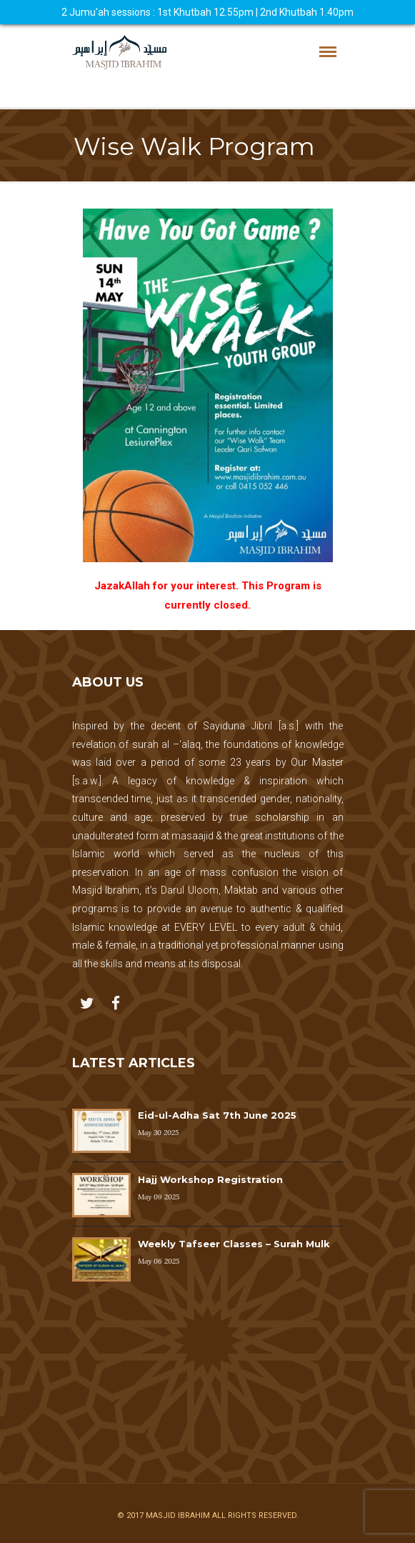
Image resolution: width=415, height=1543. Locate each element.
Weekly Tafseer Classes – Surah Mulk (234, 1243)
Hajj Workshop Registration (210, 1179)
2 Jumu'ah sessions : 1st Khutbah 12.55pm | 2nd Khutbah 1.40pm (207, 12)
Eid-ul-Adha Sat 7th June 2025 (217, 1115)
